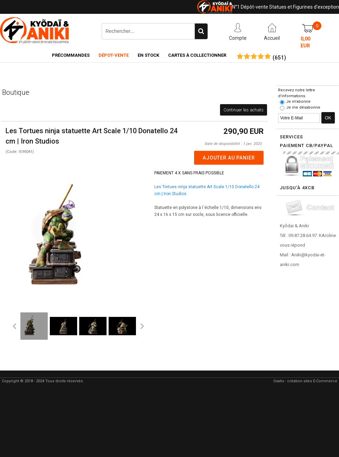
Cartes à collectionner (197, 55)
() (279, 58)
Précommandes (71, 55)
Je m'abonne (298, 101)
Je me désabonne (303, 107)
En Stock (148, 55)
